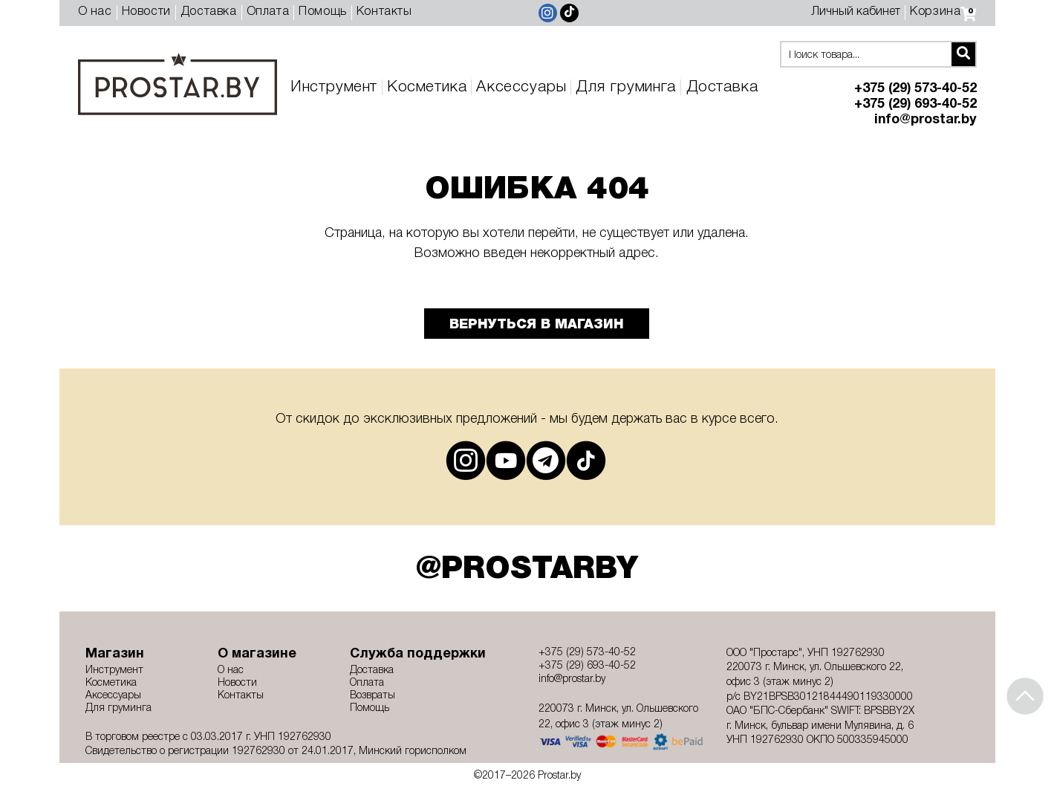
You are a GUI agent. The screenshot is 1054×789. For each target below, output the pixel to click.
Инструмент (333, 87)
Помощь (323, 12)
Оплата (268, 12)
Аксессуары (521, 87)
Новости (146, 12)
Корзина (943, 12)
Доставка (208, 12)
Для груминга (625, 87)
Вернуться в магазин (536, 325)
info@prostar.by (925, 120)
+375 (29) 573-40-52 (915, 88)
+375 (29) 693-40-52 (915, 104)
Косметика (426, 87)
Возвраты (372, 696)
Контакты (384, 12)
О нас (95, 12)
